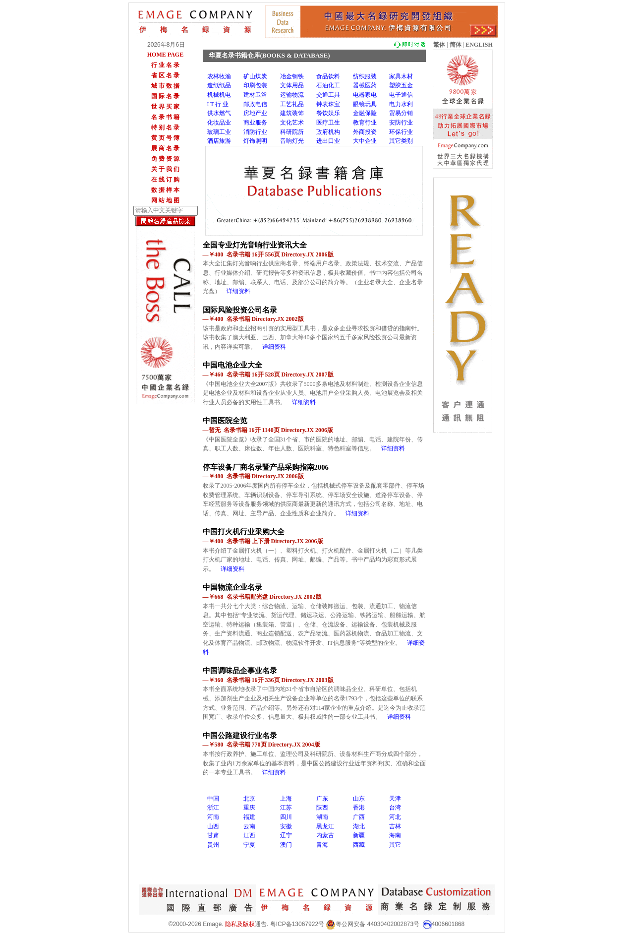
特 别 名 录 (165, 127)
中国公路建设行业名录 (240, 736)
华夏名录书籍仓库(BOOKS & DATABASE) (269, 55)
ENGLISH (479, 44)
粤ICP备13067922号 (297, 924)
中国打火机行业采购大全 (244, 532)
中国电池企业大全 (232, 365)
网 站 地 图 (165, 200)
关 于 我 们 (165, 169)
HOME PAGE (165, 54)
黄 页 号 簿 (165, 137)
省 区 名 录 (165, 75)
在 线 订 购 (165, 179)
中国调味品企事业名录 (240, 671)
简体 (455, 44)
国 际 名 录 (165, 96)
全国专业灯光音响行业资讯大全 (255, 245)
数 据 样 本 (165, 190)
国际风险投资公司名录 (240, 310)
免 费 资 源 (165, 158)
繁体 (439, 44)
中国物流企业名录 (232, 587)
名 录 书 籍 (165, 117)
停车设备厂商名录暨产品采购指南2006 (266, 467)
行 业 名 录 (165, 65)
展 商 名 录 (165, 148)
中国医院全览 (225, 421)
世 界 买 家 (165, 106)
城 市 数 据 (165, 85)
